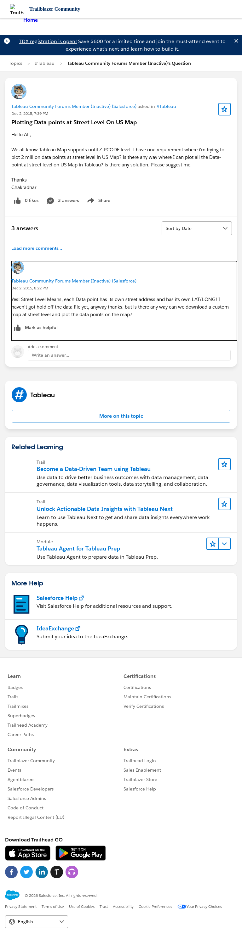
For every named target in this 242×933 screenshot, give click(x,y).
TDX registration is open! (48, 41)
